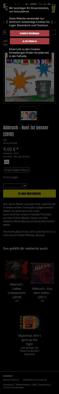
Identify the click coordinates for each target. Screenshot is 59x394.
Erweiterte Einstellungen (29, 33)
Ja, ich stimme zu (29, 41)
